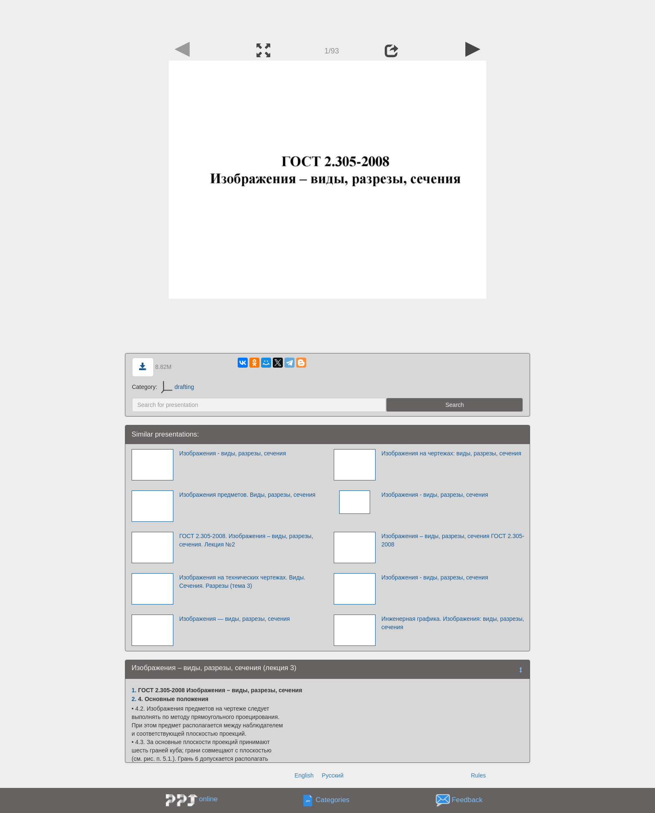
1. (134, 690)
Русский (332, 775)
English (304, 775)
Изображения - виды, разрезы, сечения (232, 453)
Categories (333, 800)
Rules (478, 775)
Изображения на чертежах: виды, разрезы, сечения (451, 453)
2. (134, 699)
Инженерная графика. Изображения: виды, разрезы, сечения (452, 622)
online (208, 799)
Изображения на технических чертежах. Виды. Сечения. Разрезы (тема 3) (242, 581)
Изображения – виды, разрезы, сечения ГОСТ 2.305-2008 (452, 540)
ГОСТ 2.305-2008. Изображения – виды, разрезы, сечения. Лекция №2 (246, 540)
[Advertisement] (327, 19)
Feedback (467, 800)
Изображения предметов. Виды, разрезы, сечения (247, 494)
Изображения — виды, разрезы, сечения (234, 618)
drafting (177, 387)
